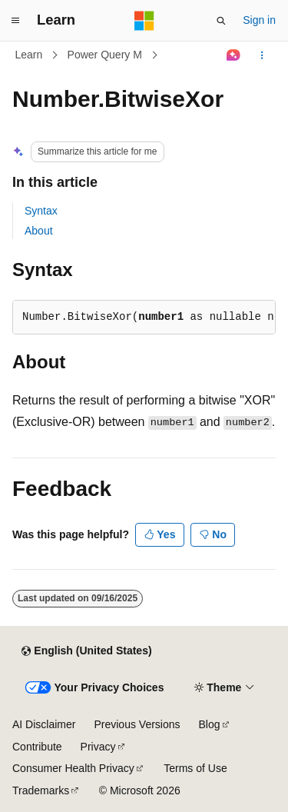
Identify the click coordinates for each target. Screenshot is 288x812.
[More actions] (262, 55)
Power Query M (105, 54)
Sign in (259, 20)
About (39, 231)
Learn (29, 54)
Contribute (37, 746)
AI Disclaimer (43, 724)
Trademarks (40, 790)
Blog (209, 724)
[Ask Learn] (234, 55)
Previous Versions (137, 724)
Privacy (98, 746)
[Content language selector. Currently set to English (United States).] (86, 651)
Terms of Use (195, 768)
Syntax (41, 211)
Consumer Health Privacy (73, 768)
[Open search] (221, 21)
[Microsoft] (144, 21)
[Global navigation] (15, 21)
